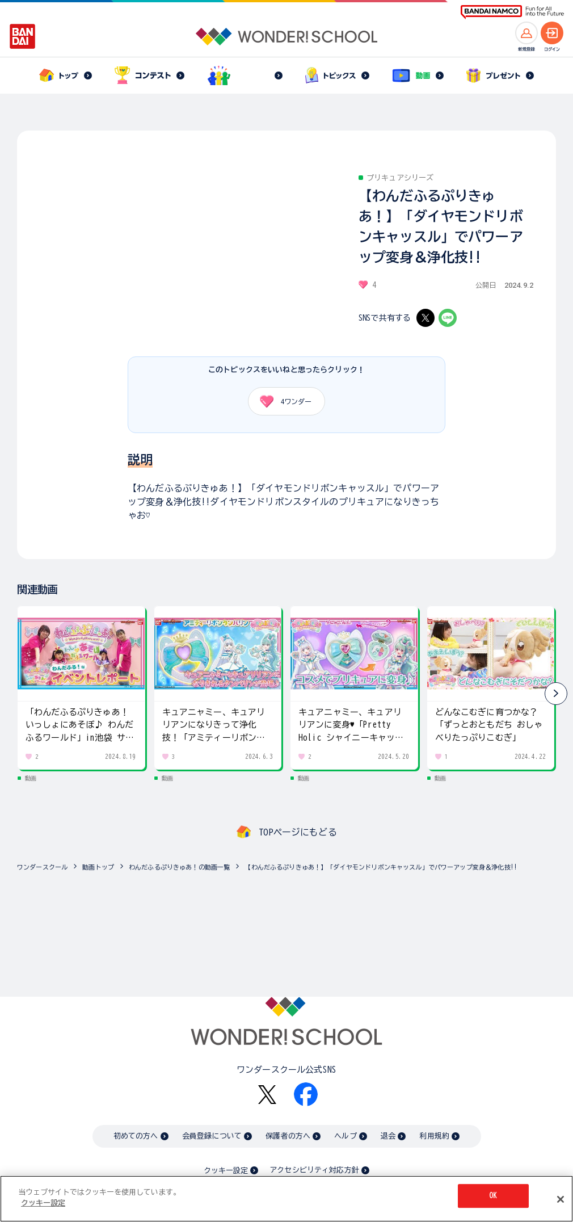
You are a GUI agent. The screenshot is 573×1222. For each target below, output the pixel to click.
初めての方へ (135, 1136)
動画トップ (98, 867)
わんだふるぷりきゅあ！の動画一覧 (179, 867)
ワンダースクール (42, 867)
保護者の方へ (288, 1136)
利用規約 (434, 1136)
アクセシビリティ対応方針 (314, 1170)
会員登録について (212, 1136)
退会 (388, 1136)
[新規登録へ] (526, 33)
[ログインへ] (552, 33)
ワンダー (281, 401)
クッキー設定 (226, 1170)
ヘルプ (345, 1136)
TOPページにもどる (298, 832)
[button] (556, 693)
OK (493, 1195)
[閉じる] (560, 1199)
